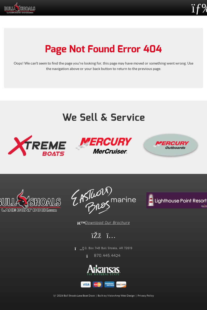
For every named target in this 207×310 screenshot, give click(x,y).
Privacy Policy (146, 295)
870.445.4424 (107, 256)
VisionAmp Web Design (121, 295)
